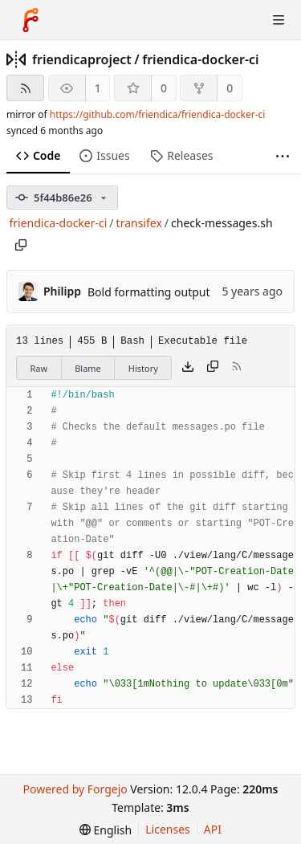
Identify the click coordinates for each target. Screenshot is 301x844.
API (213, 829)
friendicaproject (82, 59)
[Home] (30, 20)
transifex (139, 222)
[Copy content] (213, 367)
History (143, 368)
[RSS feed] (25, 88)
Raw (39, 368)
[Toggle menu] (278, 20)
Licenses (167, 829)
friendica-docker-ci (200, 59)
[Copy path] (21, 245)
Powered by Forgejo (74, 789)
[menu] (105, 830)
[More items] (282, 156)
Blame (88, 368)
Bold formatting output (148, 292)
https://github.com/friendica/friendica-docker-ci (158, 114)
